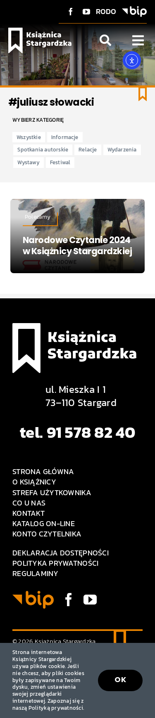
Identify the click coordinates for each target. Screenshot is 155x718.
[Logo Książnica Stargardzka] (40, 31)
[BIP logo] (134, 9)
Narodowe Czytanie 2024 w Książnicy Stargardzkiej (77, 245)
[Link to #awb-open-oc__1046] (105, 40)
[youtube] (86, 11)
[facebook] (70, 11)
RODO (106, 11)
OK (120, 679)
